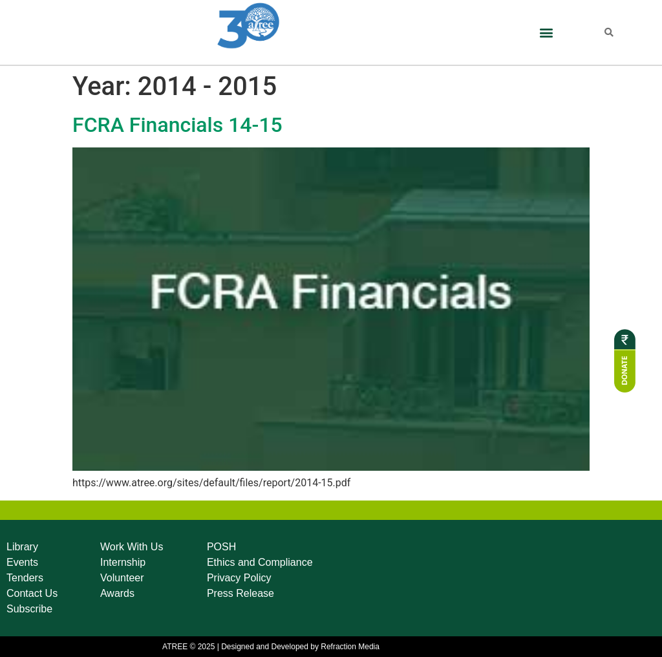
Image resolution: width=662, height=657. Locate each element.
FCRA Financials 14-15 (177, 125)
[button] (546, 32)
